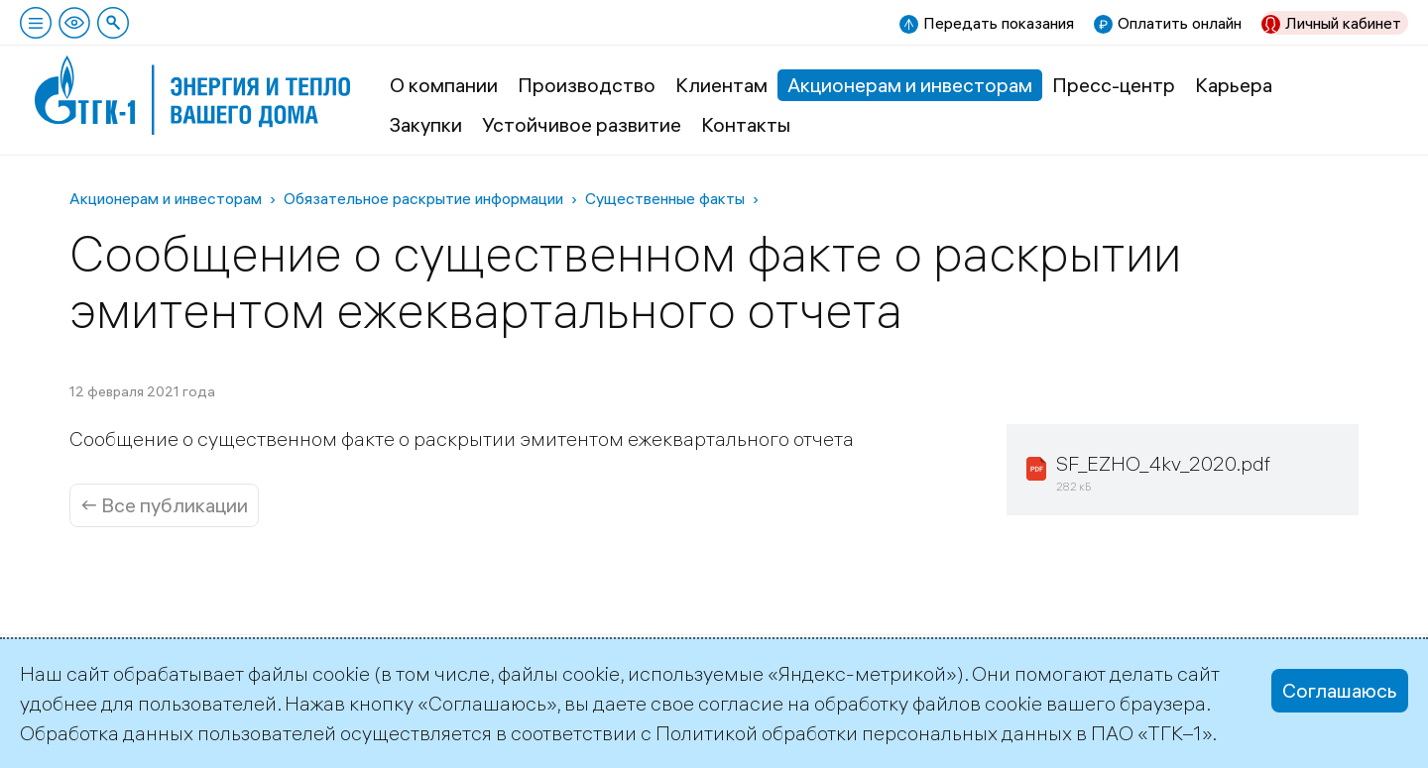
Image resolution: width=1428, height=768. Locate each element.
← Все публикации (164, 505)
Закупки (426, 124)
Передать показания (998, 23)
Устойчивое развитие (581, 124)
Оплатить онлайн (1180, 23)
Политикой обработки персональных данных (863, 732)
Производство (586, 84)
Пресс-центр (1113, 84)
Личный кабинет (1343, 23)
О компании (444, 84)
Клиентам (721, 84)
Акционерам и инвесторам (909, 84)
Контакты (745, 124)
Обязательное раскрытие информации (423, 198)
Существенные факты (665, 198)
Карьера (1233, 84)
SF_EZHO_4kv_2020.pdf (1163, 463)
